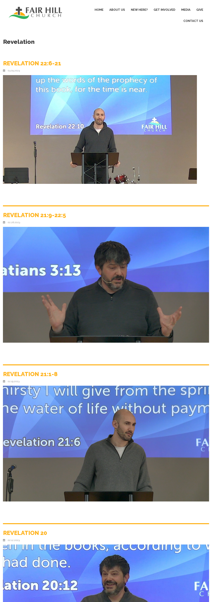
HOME (99, 10)
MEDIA (185, 10)
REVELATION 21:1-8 (30, 374)
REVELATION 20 (25, 532)
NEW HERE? (139, 10)
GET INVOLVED (164, 10)
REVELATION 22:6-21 (32, 63)
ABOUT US (117, 10)
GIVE (199, 10)
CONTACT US (193, 21)
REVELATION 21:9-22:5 (35, 215)
